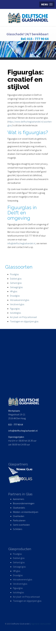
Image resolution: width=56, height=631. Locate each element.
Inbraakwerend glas (19, 299)
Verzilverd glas (17, 304)
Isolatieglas (15, 312)
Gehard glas (16, 282)
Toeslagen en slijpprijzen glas (24, 321)
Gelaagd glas (16, 287)
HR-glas (13, 291)
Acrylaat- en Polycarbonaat (23, 317)
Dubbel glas (16, 278)
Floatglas (14, 274)
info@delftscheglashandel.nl (21, 243)
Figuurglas (15, 308)
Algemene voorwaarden (41, 624)
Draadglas (15, 295)
